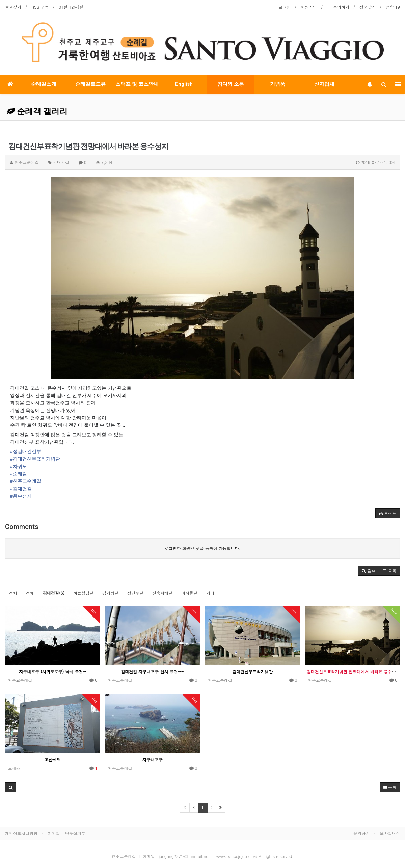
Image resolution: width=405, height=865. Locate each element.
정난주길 (135, 593)
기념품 (277, 84)
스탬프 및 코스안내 (137, 84)
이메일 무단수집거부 (66, 833)
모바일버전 (390, 833)
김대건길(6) (53, 593)
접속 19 (393, 7)
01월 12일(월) (72, 7)
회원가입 (309, 7)
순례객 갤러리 (37, 111)
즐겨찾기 (13, 7)
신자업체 (324, 84)
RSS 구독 (40, 7)
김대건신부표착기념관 (252, 671)
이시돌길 (189, 593)
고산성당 (53, 759)
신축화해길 (162, 593)
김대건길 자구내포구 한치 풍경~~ (152, 671)
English (184, 84)
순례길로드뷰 (90, 84)
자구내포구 (152, 759)
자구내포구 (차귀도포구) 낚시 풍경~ (52, 671)
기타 (210, 593)
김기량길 (110, 593)
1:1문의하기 (338, 7)
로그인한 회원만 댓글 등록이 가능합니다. (203, 548)
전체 (13, 593)
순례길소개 (43, 84)
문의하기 (361, 833)
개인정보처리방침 (21, 833)
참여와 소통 (230, 84)
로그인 (284, 7)
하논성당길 (83, 593)
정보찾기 (367, 7)
